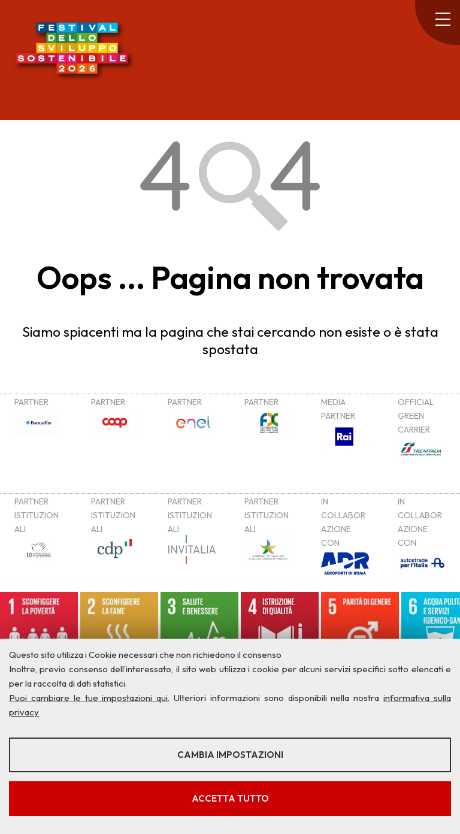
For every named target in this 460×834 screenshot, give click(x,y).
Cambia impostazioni (230, 754)
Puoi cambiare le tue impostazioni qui (88, 697)
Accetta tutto (230, 798)
